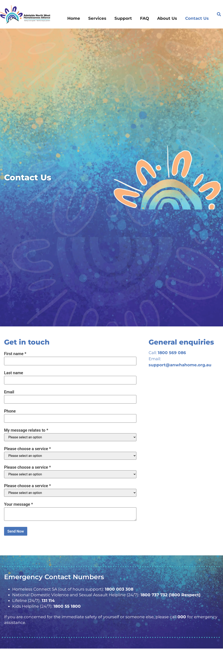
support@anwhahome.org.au (180, 364)
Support (123, 18)
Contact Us (197, 18)
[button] (219, 14)
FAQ (144, 18)
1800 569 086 (172, 352)
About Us (167, 18)
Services (97, 18)
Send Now (15, 531)
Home (73, 18)
